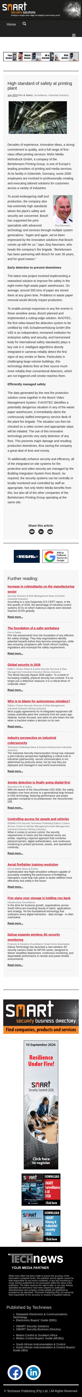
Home (11, 24)
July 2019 (13, 95)
